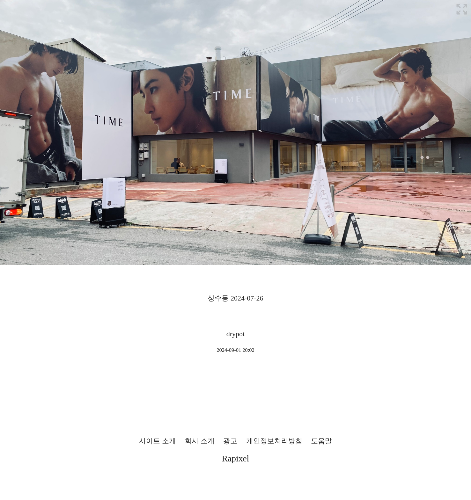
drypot (235, 334)
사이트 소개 (157, 441)
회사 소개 (200, 441)
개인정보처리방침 (274, 441)
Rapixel (235, 458)
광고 (230, 441)
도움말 (321, 441)
